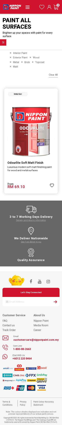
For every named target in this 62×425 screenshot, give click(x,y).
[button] (52, 184)
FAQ (4, 320)
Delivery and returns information (31, 220)
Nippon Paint (41, 320)
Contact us (8, 325)
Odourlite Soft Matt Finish (25, 162)
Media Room (41, 325)
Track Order (9, 330)
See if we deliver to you (31, 242)
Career (37, 330)
